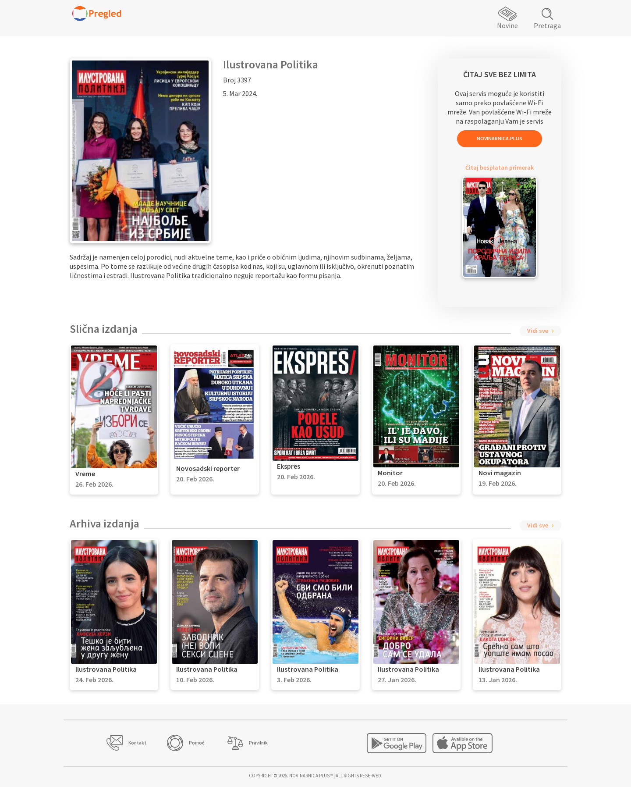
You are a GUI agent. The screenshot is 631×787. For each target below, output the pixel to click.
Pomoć (196, 743)
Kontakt (137, 743)
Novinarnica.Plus (499, 138)
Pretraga (547, 25)
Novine (507, 25)
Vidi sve (537, 331)
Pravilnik (258, 743)
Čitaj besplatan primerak (499, 167)
